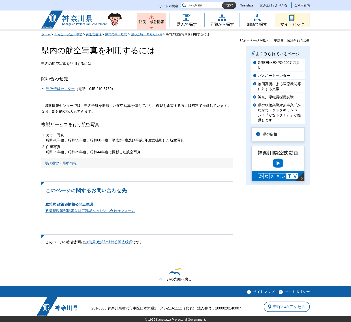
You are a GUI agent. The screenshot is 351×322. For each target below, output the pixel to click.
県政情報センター (60, 89)
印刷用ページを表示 (254, 40)
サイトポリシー (297, 292)
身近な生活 (94, 34)
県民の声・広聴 (116, 34)
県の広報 (270, 134)
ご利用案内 (302, 5)
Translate (246, 5)
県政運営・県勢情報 (61, 163)
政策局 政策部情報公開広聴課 (69, 204)
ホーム (46, 34)
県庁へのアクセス (289, 306)
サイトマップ (263, 292)
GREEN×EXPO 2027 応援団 (279, 65)
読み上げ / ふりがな (274, 5)
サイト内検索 (168, 6)
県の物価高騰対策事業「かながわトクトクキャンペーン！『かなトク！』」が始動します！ (279, 112)
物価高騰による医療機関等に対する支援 (279, 86)
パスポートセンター (274, 76)
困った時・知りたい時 (146, 34)
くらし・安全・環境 (68, 34)
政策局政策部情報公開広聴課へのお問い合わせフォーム (90, 211)
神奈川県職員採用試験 (276, 97)
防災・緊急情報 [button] (151, 22)
